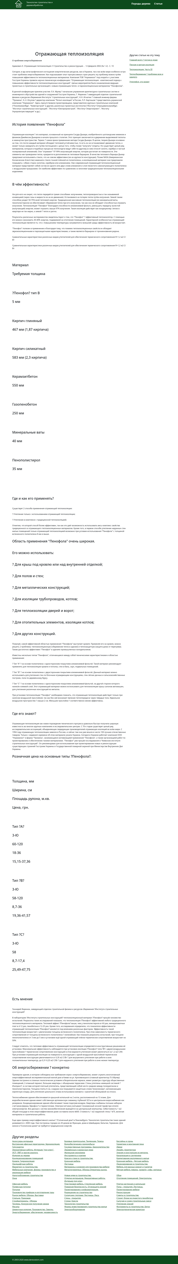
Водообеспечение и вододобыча (79, 1144)
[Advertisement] (83, 28)
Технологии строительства (76, 1204)
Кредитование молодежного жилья (133, 1158)
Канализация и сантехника (129, 1155)
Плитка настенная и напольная (131, 1184)
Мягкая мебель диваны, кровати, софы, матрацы (139, 1169)
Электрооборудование (74, 1209)
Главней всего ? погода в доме (144, 60)
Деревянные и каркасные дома (78, 1149)
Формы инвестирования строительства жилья (85, 1206)
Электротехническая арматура (131, 1209)
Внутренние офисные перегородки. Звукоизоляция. (36, 1144)
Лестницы (69, 1164)
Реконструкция (123, 1192)
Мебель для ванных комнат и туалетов (134, 1167)
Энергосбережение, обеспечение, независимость (35, 1212)
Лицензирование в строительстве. (132, 1164)
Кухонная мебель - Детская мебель (133, 1161)
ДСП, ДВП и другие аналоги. (25, 1152)
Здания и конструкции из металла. (132, 1152)
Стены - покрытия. (72, 1198)
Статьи (158, 3)
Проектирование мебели (128, 1189)
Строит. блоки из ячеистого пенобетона (135, 1198)
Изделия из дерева (21, 1155)
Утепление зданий (125, 1204)
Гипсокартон (18, 1147)
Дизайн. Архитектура (126, 1149)
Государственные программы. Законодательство (86, 1147)
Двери (119, 1147)
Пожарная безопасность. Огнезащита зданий (85, 1186)
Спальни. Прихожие (21, 1198)
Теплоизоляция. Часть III (141, 69)
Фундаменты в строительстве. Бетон (133, 1206)
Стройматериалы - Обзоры (24, 1201)
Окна (14, 1178)
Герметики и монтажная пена (130, 1144)
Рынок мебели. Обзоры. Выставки (28, 1195)
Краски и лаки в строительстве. (78, 1158)
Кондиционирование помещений (27, 1158)
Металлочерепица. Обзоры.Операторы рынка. (85, 1169)
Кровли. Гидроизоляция (23, 1161)
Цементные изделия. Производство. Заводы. (33, 1209)
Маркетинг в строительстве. (25, 1167)
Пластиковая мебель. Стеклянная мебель (83, 1184)
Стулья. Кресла (71, 1201)
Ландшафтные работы (22, 1164)
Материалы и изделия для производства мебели (87, 1167)
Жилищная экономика (74, 1152)
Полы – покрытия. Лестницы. (130, 1186)
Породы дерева (140, 3)
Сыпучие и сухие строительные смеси (134, 1201)
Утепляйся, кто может (139, 81)
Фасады (16, 1206)
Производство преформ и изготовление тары (33, 1192)
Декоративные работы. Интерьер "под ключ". (33, 1149)
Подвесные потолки (21, 1186)
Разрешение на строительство (78, 1192)
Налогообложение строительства (27, 1175)
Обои (119, 1175)
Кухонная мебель (72, 1161)
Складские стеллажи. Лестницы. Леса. (81, 1195)
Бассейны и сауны (125, 1141)
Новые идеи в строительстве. (77, 1175)
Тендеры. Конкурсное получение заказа (30, 1204)
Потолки (16, 1189)
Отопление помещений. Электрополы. (134, 1178)
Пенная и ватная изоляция (142, 64)
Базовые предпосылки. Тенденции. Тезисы (84, 1141)
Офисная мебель (20, 1184)
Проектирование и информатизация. (81, 1189)
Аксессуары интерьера (22, 1141)
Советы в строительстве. (128, 1195)
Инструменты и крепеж (75, 1155)
